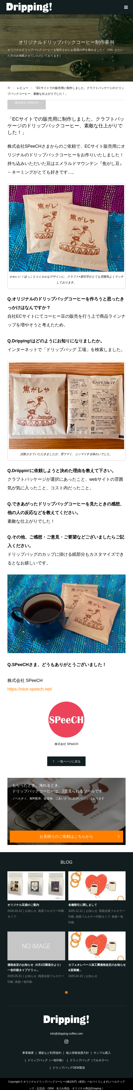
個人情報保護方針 (77, 1053)
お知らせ (30, 911)
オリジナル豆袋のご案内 (23, 905)
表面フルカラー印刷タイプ (92, 916)
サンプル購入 (102, 1053)
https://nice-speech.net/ (29, 689)
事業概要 (28, 1053)
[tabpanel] (68, 928)
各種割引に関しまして (82, 905)
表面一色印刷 (23, 982)
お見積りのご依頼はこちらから (66, 836)
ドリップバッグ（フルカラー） (90, 1060)
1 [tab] (66, 992)
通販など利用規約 (49, 1053)
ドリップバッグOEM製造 (68, 1067)
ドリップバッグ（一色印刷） (46, 1060)
